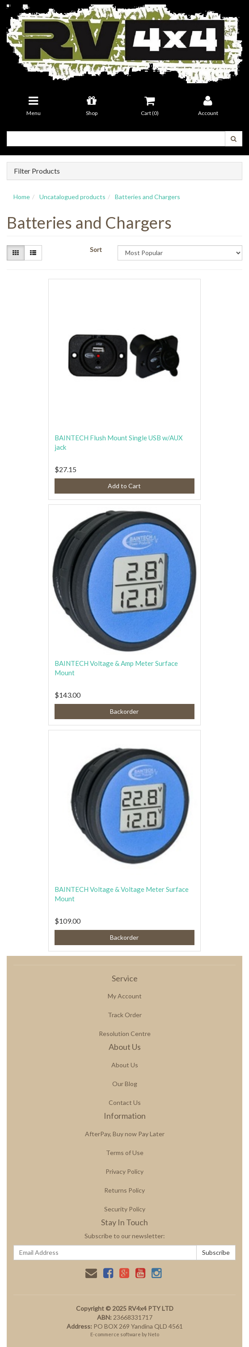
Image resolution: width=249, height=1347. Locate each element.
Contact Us (125, 1102)
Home (21, 196)
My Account (125, 996)
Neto (153, 1334)
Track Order (125, 1015)
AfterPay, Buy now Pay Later (125, 1134)
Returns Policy (124, 1190)
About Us (124, 1065)
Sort (96, 249)
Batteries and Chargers (147, 196)
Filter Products (37, 171)
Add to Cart (124, 486)
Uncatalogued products (72, 196)
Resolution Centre (125, 1033)
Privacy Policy (124, 1171)
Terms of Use (124, 1152)
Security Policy (124, 1209)
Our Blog (124, 1083)
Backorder (124, 711)
